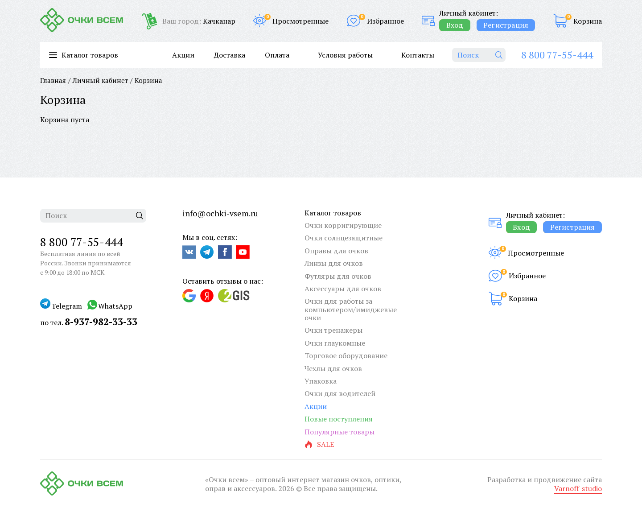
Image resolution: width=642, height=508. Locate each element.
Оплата (277, 55)
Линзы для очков (334, 263)
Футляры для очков (338, 276)
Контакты (417, 55)
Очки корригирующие (343, 225)
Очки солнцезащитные (344, 238)
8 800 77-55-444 (557, 54)
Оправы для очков (336, 251)
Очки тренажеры (333, 330)
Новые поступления (339, 419)
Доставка (229, 55)
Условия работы (345, 55)
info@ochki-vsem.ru (220, 213)
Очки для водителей (340, 393)
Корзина (587, 21)
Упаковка (321, 381)
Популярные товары (339, 432)
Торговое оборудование (346, 355)
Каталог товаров (333, 213)
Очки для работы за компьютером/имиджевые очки (351, 309)
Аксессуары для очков (343, 289)
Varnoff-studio (578, 488)
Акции (183, 55)
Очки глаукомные (335, 343)
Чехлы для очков (333, 368)
